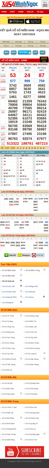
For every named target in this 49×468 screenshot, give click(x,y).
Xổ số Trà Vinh (7, 354)
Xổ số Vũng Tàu (8, 327)
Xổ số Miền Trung (32, 270)
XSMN (4, 12)
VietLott (30, 12)
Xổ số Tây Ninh (31, 337)
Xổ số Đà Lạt (7, 370)
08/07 (6, 52)
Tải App (40, 12)
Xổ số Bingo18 (7, 303)
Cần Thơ (27, 68)
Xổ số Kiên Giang (32, 364)
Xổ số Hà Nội (7, 383)
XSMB (20, 12)
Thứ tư (6, 46)
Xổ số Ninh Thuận (9, 434)
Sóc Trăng (42, 68)
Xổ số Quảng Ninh (32, 383)
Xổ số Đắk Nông (8, 440)
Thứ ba (42, 42)
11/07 (35, 52)
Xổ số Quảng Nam (32, 413)
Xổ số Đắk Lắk (7, 413)
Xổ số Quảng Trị (31, 424)
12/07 (42, 52)
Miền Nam (6, 42)
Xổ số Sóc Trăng (8, 337)
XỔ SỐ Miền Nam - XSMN (14, 60)
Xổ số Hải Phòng (31, 389)
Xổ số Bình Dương (32, 348)
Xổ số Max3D (30, 292)
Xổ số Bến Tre (30, 321)
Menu (45, 3)
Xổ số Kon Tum (31, 440)
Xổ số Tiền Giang (8, 364)
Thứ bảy (43, 46)
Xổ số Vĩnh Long (8, 348)
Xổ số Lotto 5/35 (8, 286)
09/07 (13, 52)
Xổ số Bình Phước (9, 359)
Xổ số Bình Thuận (32, 343)
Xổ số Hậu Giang (31, 359)
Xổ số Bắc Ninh (8, 389)
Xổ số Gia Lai (30, 429)
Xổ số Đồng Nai (8, 332)
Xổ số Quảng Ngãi (32, 434)
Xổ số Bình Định (8, 424)
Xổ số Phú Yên (31, 407)
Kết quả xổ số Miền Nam (13, 64)
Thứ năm (18, 46)
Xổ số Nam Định (8, 394)
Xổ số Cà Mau (7, 321)
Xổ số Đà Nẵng (8, 418)
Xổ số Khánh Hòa (32, 418)
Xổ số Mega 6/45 (31, 286)
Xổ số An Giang (8, 343)
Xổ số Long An (31, 354)
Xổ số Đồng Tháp (32, 316)
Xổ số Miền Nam (9, 270)
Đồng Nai (13, 68)
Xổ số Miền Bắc (8, 276)
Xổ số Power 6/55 (9, 292)
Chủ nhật (18, 42)
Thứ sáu (31, 46)
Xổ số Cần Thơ (31, 332)
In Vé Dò (39, 255)
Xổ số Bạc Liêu (31, 327)
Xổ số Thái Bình (31, 394)
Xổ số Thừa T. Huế (9, 407)
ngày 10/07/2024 (39, 64)
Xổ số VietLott (8, 281)
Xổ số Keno (29, 297)
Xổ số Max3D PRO (9, 297)
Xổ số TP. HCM (8, 316)
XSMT (12, 12)
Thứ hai (30, 42)
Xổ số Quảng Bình (9, 429)
